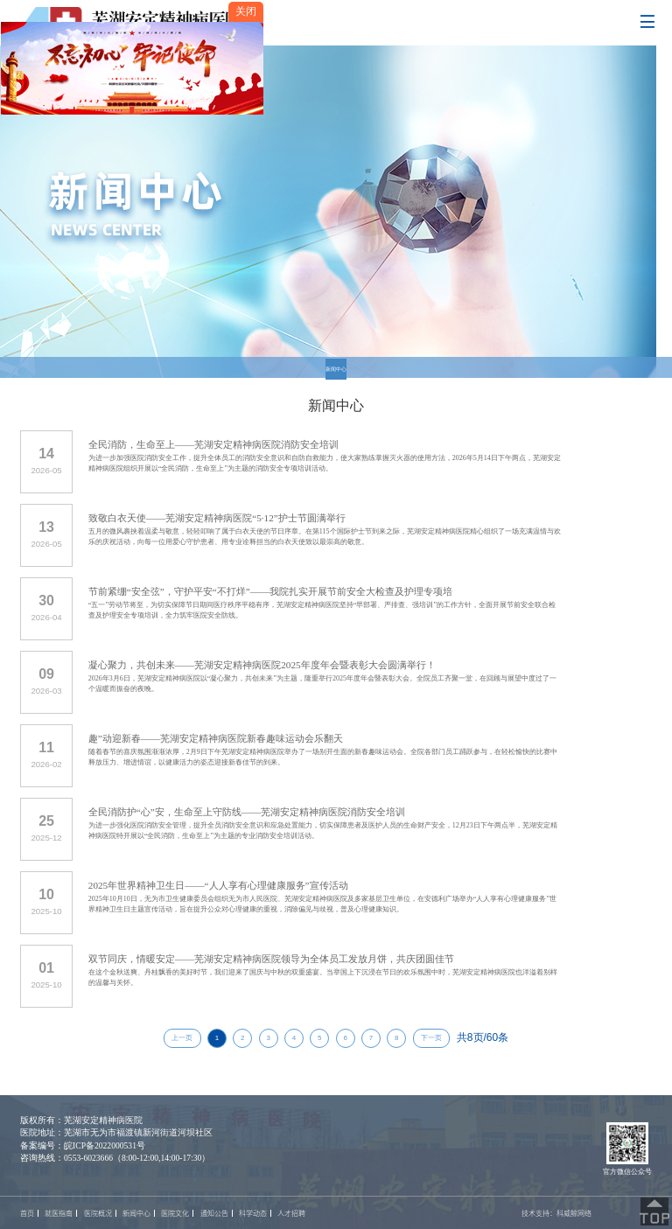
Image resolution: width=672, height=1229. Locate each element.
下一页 (431, 1038)
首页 (27, 1213)
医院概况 (98, 1213)
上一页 (182, 1038)
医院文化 (175, 1213)
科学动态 (253, 1213)
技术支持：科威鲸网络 (557, 1213)
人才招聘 (291, 1213)
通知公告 (214, 1213)
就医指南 (59, 1213)
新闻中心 (336, 369)
